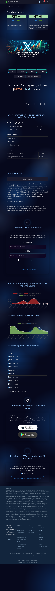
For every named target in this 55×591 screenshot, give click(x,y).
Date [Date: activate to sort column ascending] (10, 355)
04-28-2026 (12, 405)
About (18, 570)
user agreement (32, 260)
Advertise (8, 581)
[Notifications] (44, 2)
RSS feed (41, 570)
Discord (41, 584)
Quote (21, 71)
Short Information (22, 581)
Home (7, 6)
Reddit (40, 586)
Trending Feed (21, 588)
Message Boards (21, 579)
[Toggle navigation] (48, 2)
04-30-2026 (12, 390)
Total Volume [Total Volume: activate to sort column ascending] (38, 354)
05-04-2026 (12, 375)
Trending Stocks (29, 516)
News (41, 71)
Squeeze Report (18, 201)
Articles (19, 76)
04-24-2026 (12, 420)
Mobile (27, 251)
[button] (40, 2)
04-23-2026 (12, 428)
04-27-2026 (12, 413)
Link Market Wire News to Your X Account (27, 520)
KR (15, 6)
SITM (13, 21)
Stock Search (20, 572)
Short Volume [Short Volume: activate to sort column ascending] (44, 354)
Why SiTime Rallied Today (14, 25)
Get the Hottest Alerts (28, 269)
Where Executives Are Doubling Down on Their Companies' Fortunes (38, 27)
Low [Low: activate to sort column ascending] (29, 355)
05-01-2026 (12, 383)
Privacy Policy (31, 572)
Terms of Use (31, 570)
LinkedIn (41, 577)
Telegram (41, 581)
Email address (27, 242)
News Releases (21, 575)
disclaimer (43, 560)
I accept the (28, 260)
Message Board (33, 76)
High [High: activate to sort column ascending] (22, 355)
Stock (11, 6)
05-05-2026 (12, 368)
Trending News (15, 12)
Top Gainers (20, 584)
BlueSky (41, 579)
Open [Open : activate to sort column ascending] (17, 355)
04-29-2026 (12, 398)
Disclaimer (31, 575)
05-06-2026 (12, 360)
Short (31, 71)
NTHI (35, 21)
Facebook (41, 572)
